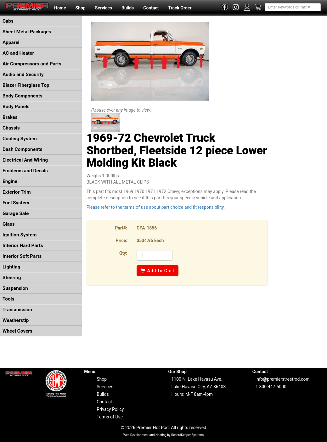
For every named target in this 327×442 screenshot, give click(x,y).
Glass (9, 224)
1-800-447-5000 (271, 386)
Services (103, 7)
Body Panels (16, 106)
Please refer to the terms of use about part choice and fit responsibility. (156, 207)
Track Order (179, 7)
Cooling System (20, 138)
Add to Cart (157, 270)
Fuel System (16, 203)
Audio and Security (23, 74)
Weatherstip (16, 320)
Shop (80, 7)
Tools (8, 299)
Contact (151, 7)
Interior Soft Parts (22, 256)
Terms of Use (110, 416)
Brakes (10, 117)
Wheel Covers (17, 331)
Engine (10, 181)
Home (60, 7)
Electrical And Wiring (25, 160)
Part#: (121, 227)
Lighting (11, 267)
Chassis (11, 128)
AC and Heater (18, 53)
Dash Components (22, 149)
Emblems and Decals (25, 171)
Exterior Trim (17, 192)
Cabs (8, 21)
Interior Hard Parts (23, 245)
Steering (12, 277)
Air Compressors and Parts (32, 64)
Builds (127, 7)
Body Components (22, 96)
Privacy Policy (110, 409)
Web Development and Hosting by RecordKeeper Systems (163, 435)
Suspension (15, 288)
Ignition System (20, 235)
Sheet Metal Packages (27, 32)
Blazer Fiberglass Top (26, 85)
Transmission (17, 309)
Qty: (123, 253)
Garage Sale (16, 213)
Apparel (11, 42)
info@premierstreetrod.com (283, 379)
